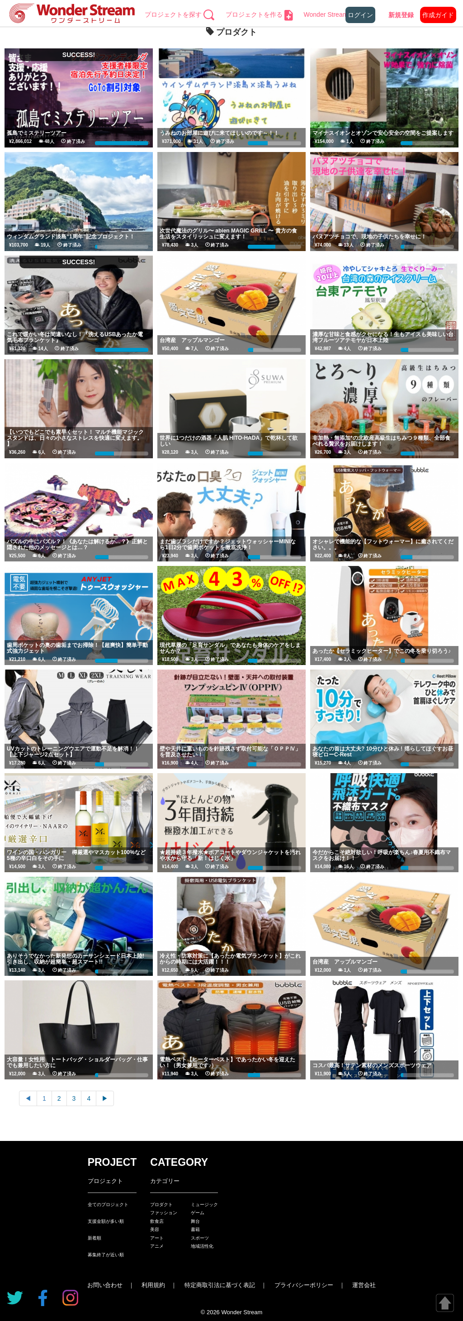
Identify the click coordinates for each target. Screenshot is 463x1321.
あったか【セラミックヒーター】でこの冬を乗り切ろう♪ (381, 651)
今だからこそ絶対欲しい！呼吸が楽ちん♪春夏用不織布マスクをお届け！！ (381, 855)
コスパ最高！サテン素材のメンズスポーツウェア (372, 1065)
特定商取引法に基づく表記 (219, 1285)
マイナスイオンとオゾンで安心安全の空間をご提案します (383, 133)
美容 (154, 1229)
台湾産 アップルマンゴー (192, 340)
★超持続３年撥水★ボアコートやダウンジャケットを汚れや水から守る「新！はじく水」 (230, 855)
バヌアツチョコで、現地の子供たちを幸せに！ (369, 236)
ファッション (163, 1212)
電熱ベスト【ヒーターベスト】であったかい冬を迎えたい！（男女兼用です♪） (227, 1062)
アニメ (157, 1246)
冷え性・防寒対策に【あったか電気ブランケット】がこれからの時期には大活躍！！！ (230, 959)
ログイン (360, 15)
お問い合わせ (105, 1285)
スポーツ (200, 1237)
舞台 (195, 1221)
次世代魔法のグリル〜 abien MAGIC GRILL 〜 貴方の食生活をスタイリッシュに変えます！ (228, 234)
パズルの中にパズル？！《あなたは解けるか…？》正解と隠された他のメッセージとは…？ (77, 544)
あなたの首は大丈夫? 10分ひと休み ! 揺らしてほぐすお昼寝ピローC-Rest (382, 752)
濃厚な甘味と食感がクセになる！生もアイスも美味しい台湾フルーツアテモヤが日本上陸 (383, 337)
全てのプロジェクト (108, 1204)
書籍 (195, 1229)
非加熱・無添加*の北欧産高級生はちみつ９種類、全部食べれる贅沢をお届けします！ (381, 441)
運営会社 (364, 1285)
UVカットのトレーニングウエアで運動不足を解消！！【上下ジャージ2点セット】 (73, 752)
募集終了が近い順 (106, 1254)
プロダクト (161, 1204)
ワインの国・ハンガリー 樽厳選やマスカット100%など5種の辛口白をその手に (76, 855)
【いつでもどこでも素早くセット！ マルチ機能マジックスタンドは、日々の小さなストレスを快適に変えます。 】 (75, 438)
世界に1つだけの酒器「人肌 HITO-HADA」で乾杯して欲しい (229, 441)
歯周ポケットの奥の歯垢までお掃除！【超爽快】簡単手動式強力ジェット (77, 648)
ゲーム (197, 1212)
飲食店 (157, 1221)
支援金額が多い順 (106, 1221)
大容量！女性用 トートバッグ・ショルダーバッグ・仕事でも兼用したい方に (77, 1062)
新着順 (94, 1237)
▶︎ (105, 1098)
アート (157, 1237)
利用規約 (153, 1285)
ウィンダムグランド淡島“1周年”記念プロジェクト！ (71, 236)
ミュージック (204, 1204)
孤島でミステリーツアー (36, 133)
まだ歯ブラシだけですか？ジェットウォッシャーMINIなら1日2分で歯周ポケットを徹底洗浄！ (228, 544)
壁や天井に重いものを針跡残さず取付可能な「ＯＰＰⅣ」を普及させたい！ (230, 752)
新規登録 (401, 15)
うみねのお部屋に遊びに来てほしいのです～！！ (219, 133)
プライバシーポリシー (303, 1285)
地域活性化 (202, 1246)
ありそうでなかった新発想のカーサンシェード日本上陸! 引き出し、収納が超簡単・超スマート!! (75, 959)
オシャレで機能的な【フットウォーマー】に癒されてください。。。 (383, 544)
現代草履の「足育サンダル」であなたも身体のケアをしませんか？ (230, 648)
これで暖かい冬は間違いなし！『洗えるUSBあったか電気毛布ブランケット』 (75, 337)
